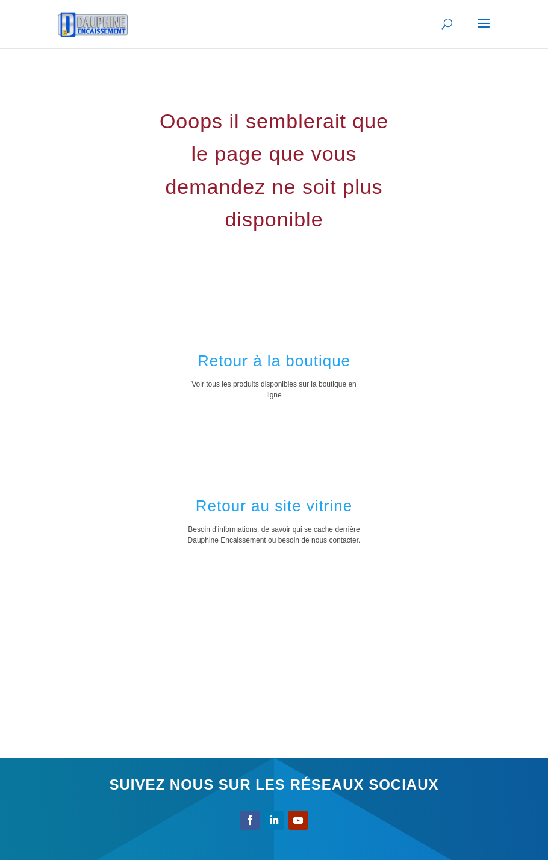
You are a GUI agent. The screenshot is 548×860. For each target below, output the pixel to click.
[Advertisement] (274, 659)
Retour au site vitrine (274, 506)
